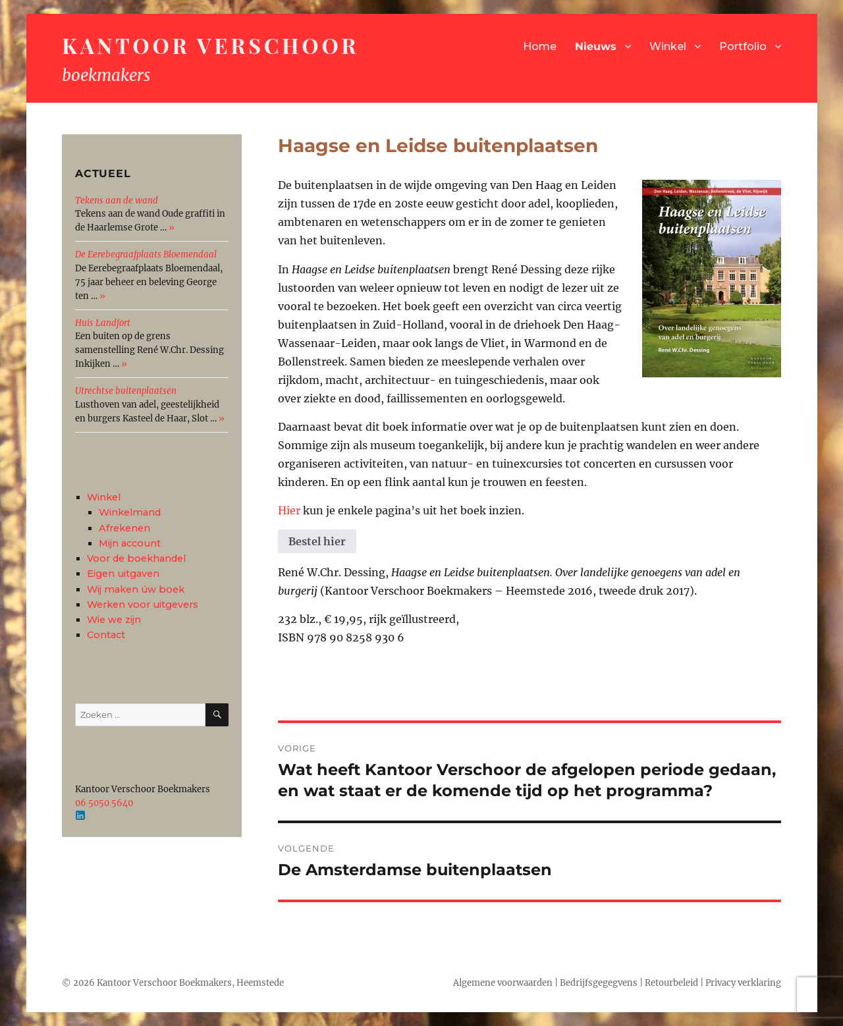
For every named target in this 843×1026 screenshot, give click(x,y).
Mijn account (130, 543)
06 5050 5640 (104, 803)
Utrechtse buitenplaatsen (126, 390)
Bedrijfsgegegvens (599, 982)
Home (540, 46)
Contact (106, 635)
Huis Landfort (102, 323)
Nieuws (595, 46)
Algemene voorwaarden (503, 982)
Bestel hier (317, 541)
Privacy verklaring (743, 982)
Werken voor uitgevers (142, 604)
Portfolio (743, 46)
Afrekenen (124, 528)
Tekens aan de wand (116, 200)
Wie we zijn (114, 620)
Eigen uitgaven (123, 574)
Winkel (667, 46)
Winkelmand (130, 512)
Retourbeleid (671, 982)
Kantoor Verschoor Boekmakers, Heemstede (190, 982)
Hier (289, 510)
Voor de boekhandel (136, 558)
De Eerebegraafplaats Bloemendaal (146, 254)
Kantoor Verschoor (210, 45)
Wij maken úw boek (135, 589)
